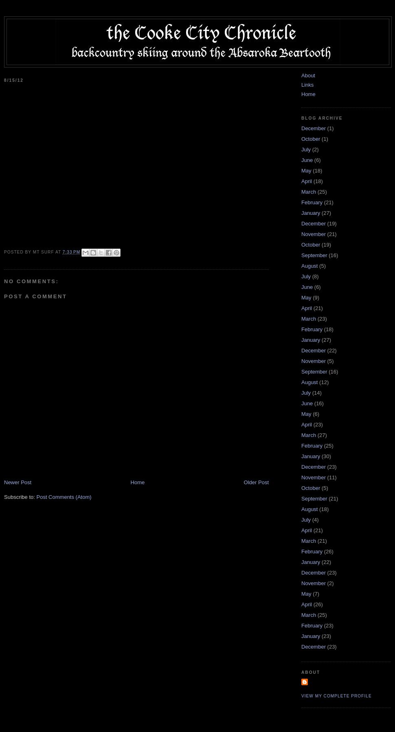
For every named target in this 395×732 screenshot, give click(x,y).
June (307, 160)
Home (138, 482)
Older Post (256, 482)
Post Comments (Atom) (64, 497)
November (313, 234)
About (308, 75)
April (306, 181)
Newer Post (17, 482)
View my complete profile (336, 696)
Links (307, 85)
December (313, 128)
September (314, 255)
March (308, 192)
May (306, 171)
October (310, 139)
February (312, 202)
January (310, 213)
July (306, 149)
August (309, 266)
